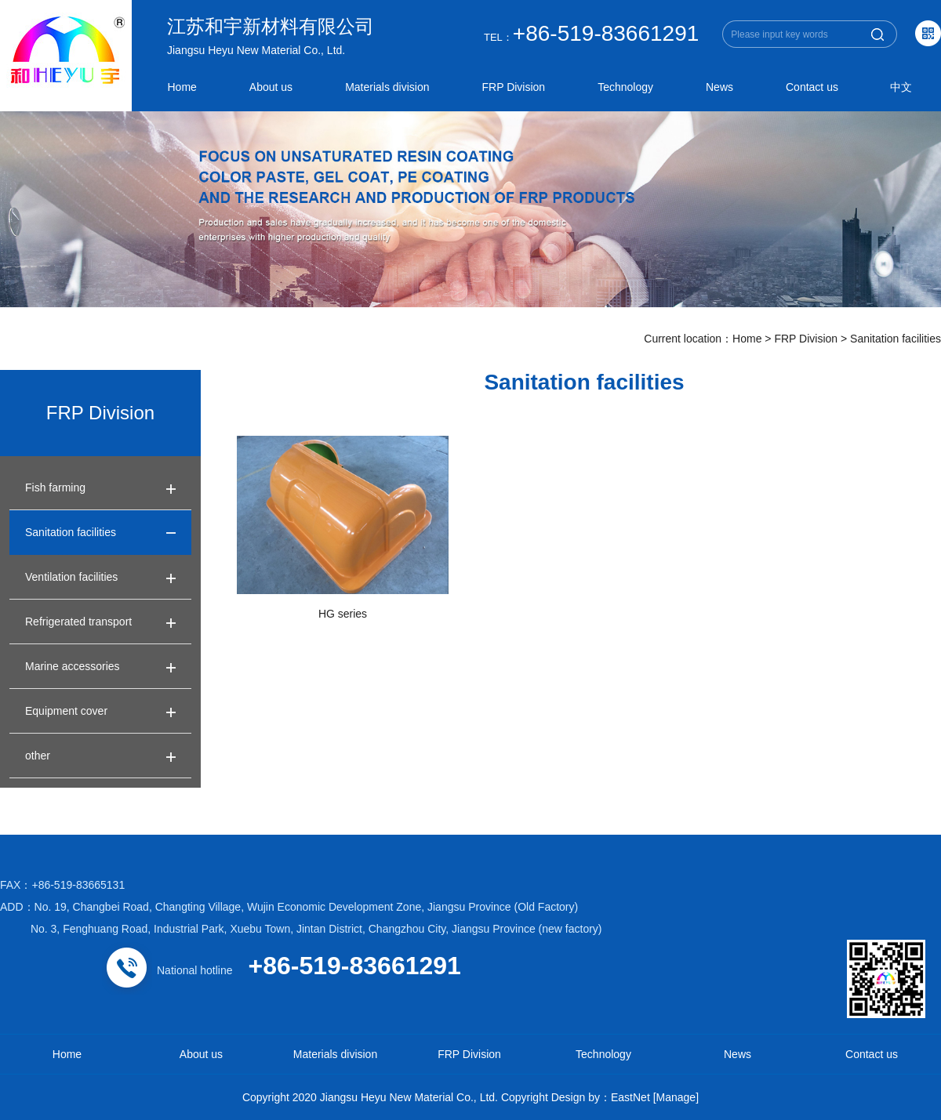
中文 (901, 87)
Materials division (387, 87)
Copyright (524, 1097)
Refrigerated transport (78, 621)
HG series (342, 613)
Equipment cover (66, 711)
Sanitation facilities (895, 338)
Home (182, 87)
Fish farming (55, 487)
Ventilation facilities (71, 577)
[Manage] (676, 1097)
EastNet (630, 1097)
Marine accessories (72, 666)
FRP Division (514, 87)
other (37, 755)
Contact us (812, 87)
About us (270, 87)
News (719, 87)
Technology (625, 87)
